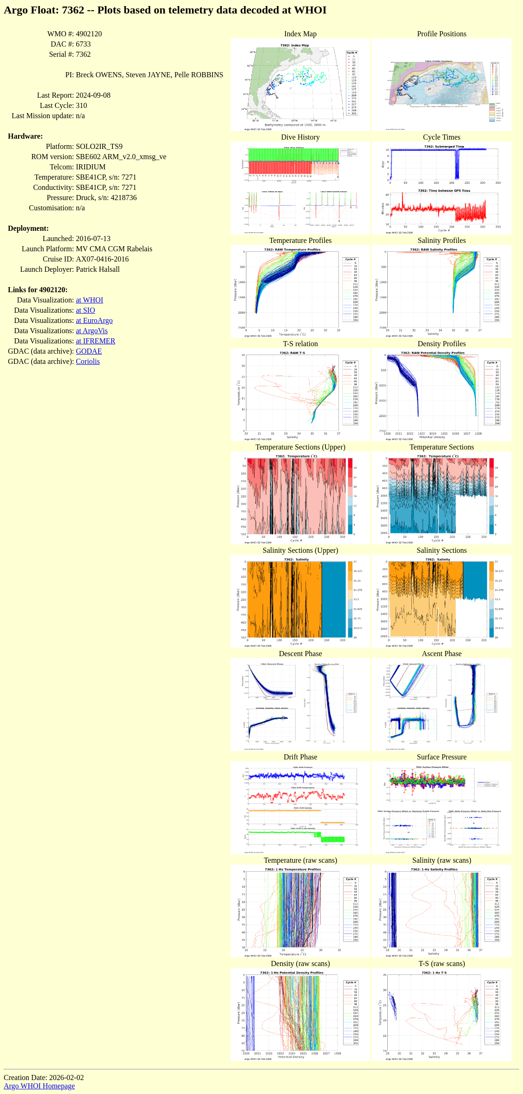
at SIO (85, 310)
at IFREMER (95, 341)
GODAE (89, 351)
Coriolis (88, 361)
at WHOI (89, 300)
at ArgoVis (92, 331)
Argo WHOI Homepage (39, 1086)
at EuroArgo (94, 320)
